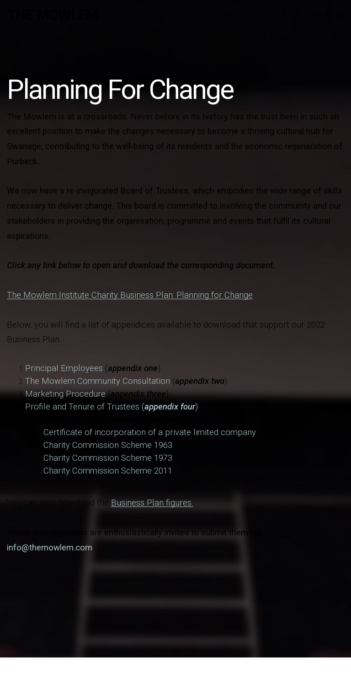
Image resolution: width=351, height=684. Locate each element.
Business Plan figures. (152, 503)
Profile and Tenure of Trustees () (111, 407)
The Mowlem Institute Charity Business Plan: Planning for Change (130, 295)
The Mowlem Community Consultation (97, 381)
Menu (329, 14)
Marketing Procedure (65, 394)
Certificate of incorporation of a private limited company (149, 432)
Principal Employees (64, 368)
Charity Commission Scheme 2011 (107, 471)
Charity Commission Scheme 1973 (107, 458)
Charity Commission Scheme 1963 (107, 445)
